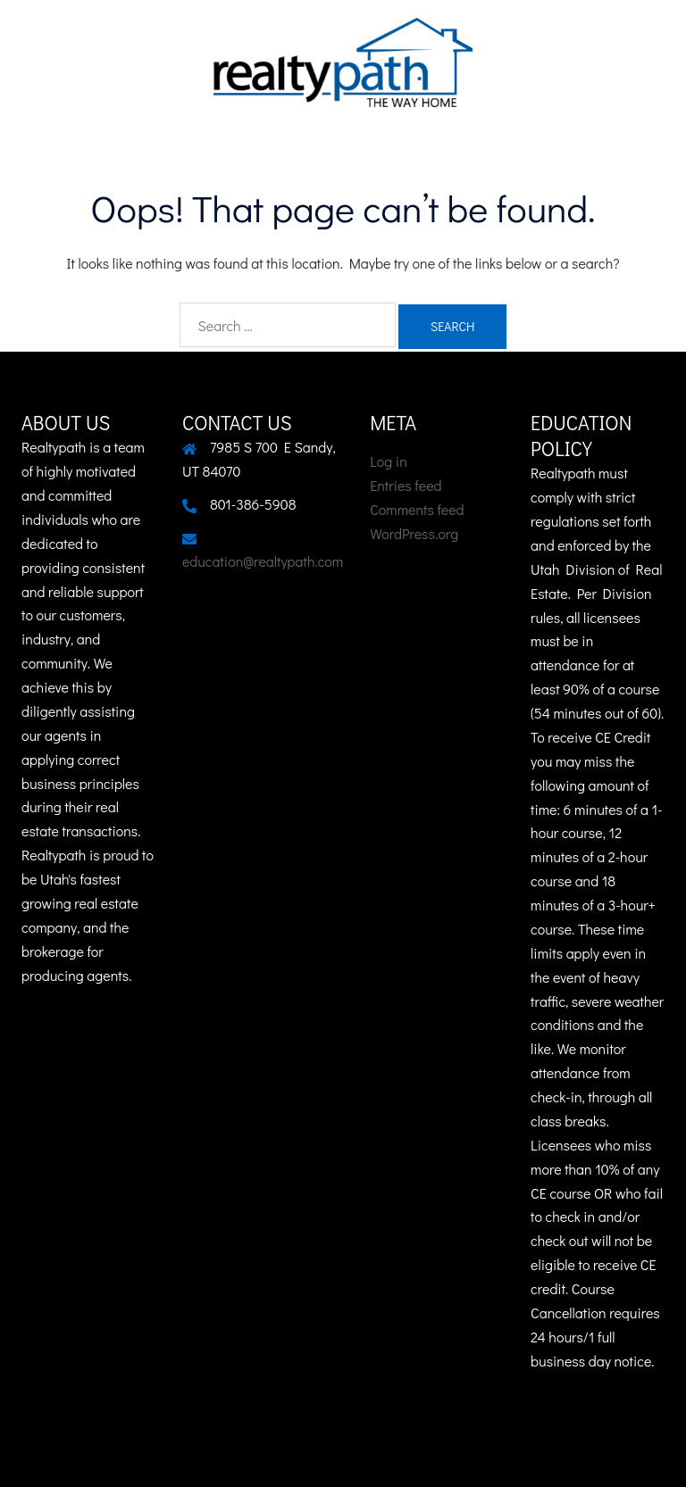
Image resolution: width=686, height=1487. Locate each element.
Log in (388, 461)
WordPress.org (414, 533)
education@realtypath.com (262, 561)
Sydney (464, 1456)
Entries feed (405, 485)
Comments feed (417, 509)
